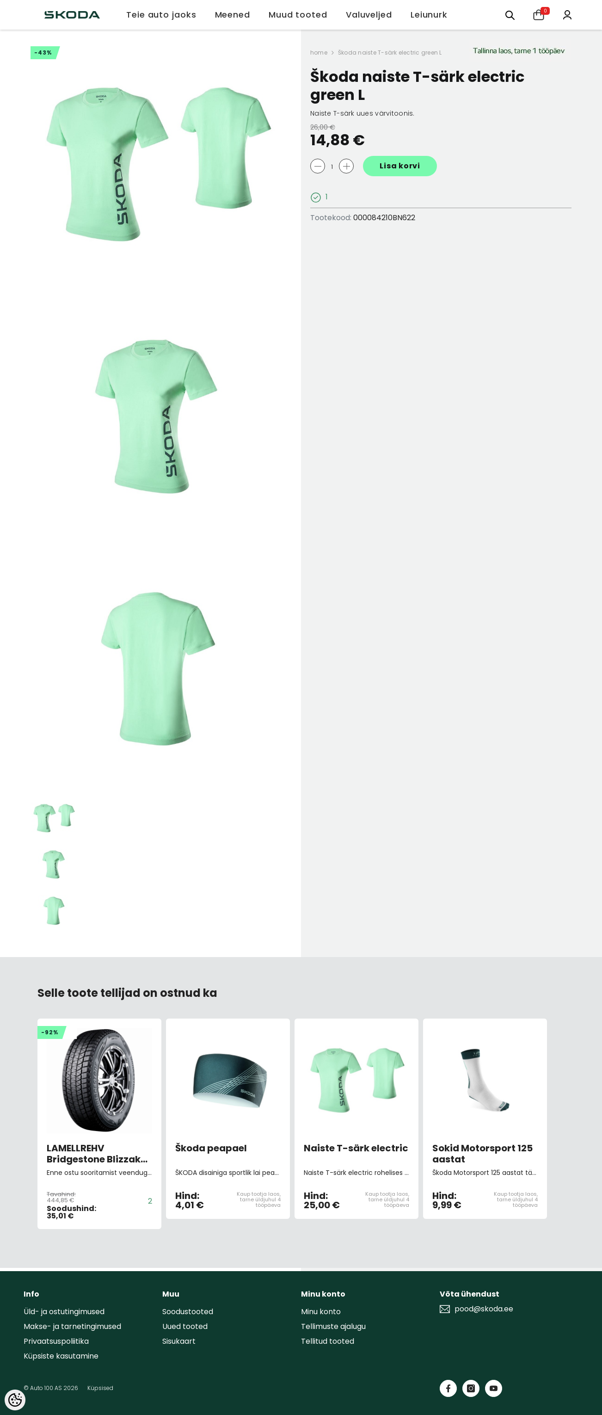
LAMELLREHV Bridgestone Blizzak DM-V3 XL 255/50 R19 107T (96, 1154)
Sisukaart (179, 1341)
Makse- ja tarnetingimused (72, 1326)
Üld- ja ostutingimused (64, 1311)
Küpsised (100, 1388)
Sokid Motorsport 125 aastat (482, 1154)
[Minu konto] (567, 14)
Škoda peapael (211, 1149)
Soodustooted (187, 1311)
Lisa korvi (400, 166)
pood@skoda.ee (484, 1309)
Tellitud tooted (327, 1341)
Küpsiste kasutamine (61, 1356)
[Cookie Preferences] (15, 1400)
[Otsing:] (510, 14)
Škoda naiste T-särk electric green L (390, 52)
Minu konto (321, 1311)
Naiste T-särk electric (356, 1149)
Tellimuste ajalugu (333, 1326)
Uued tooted (185, 1326)
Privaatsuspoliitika (56, 1341)
